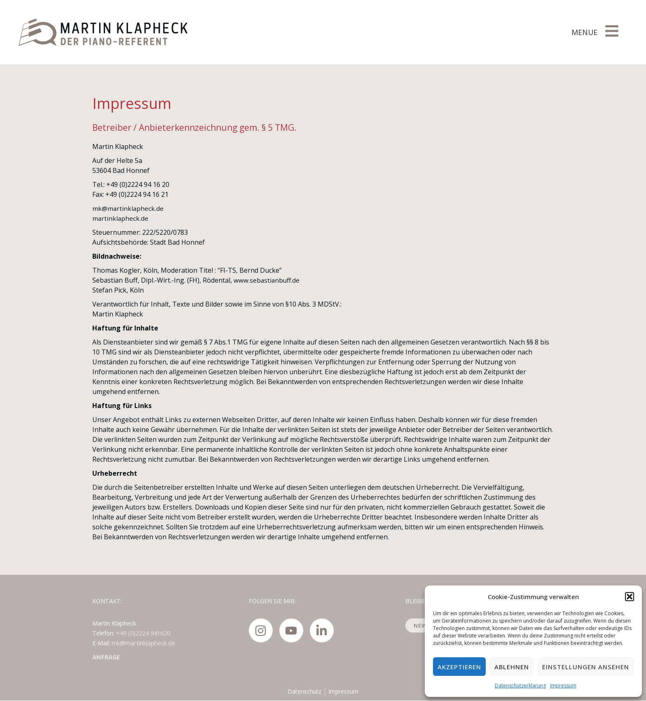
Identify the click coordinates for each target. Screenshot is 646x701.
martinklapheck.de (120, 218)
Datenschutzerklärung (520, 685)
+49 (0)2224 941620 (143, 633)
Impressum (563, 685)
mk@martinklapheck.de (128, 208)
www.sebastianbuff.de (267, 280)
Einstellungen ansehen (585, 667)
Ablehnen (511, 667)
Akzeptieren (459, 667)
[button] (629, 596)
